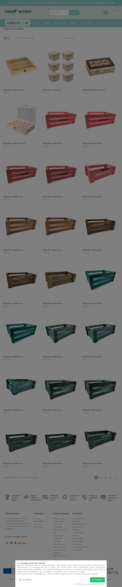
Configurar (25, 579)
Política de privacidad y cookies (90, 584)
